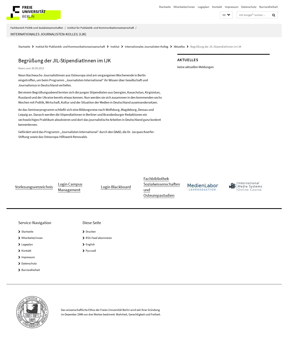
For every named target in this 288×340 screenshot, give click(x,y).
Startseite (165, 7)
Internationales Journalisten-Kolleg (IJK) (48, 34)
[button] (226, 15)
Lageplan (203, 7)
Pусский (91, 250)
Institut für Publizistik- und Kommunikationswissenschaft (101, 27)
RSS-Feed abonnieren (99, 238)
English (90, 244)
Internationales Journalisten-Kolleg (146, 46)
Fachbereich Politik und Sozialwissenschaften (38, 27)
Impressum (231, 7)
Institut (114, 46)
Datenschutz (248, 7)
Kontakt (217, 7)
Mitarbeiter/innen (184, 7)
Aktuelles (179, 46)
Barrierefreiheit (268, 7)
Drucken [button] (91, 231)
